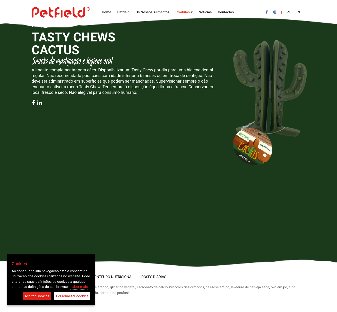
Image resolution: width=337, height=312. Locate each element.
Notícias (205, 12)
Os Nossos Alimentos (152, 12)
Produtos (183, 12)
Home (106, 12)
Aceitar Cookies (37, 296)
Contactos (226, 12)
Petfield (123, 12)
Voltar (40, 26)
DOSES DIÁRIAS (153, 277)
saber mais (79, 287)
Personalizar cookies (72, 296)
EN (298, 12)
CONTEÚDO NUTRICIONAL (112, 277)
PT (288, 12)
